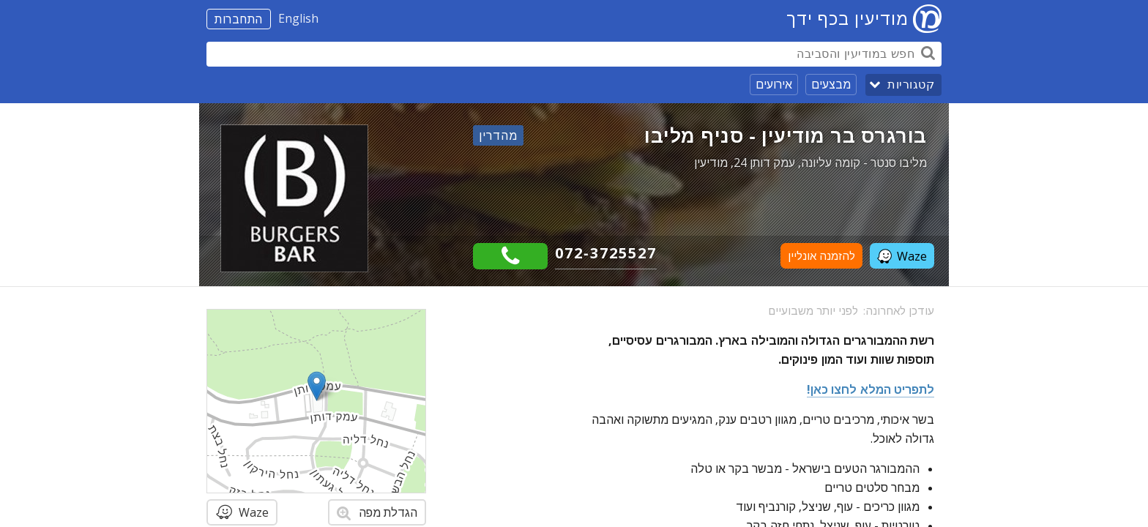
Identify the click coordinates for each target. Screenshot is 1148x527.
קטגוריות (910, 84)
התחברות (239, 19)
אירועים (774, 84)
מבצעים (831, 84)
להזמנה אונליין (821, 256)
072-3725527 (606, 253)
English (298, 18)
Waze (902, 256)
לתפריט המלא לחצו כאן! (870, 389)
